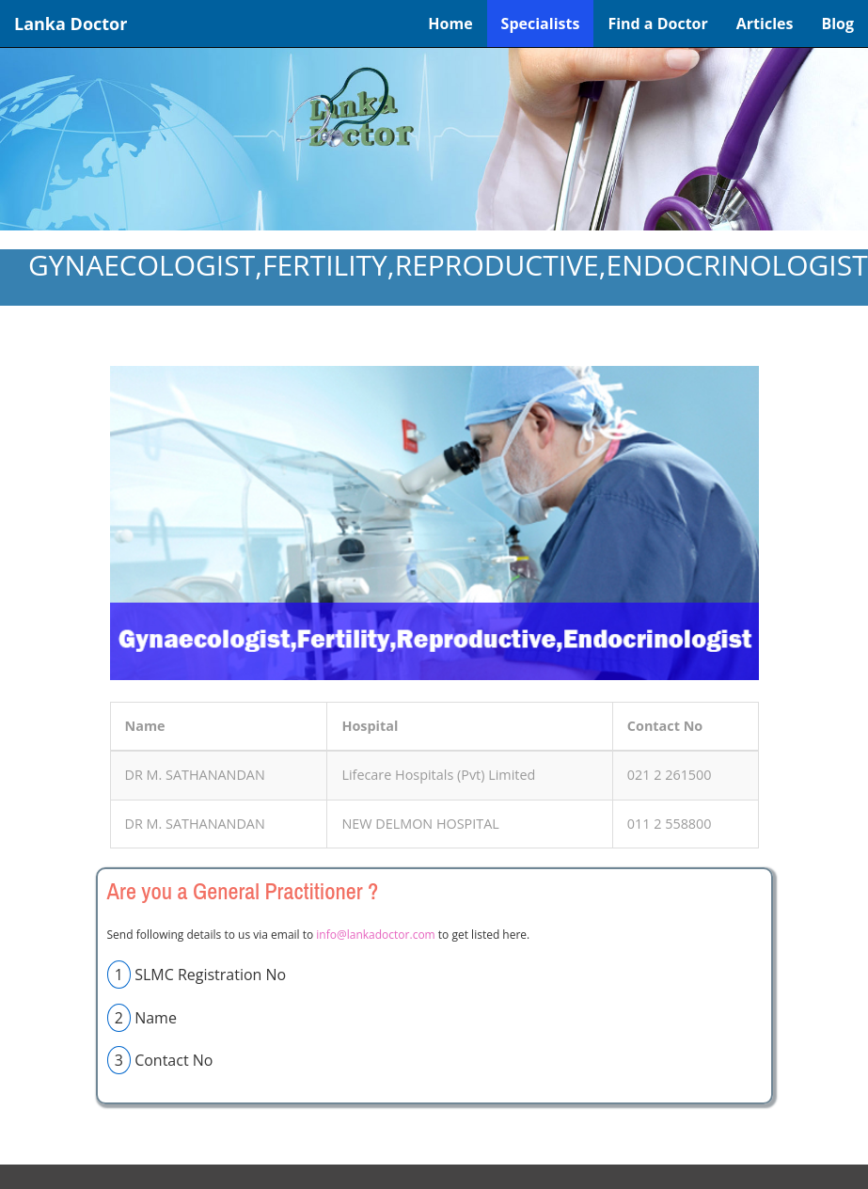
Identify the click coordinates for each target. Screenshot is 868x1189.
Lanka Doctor (70, 23)
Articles (765, 23)
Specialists (540, 23)
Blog (837, 23)
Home (450, 23)
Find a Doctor (657, 23)
